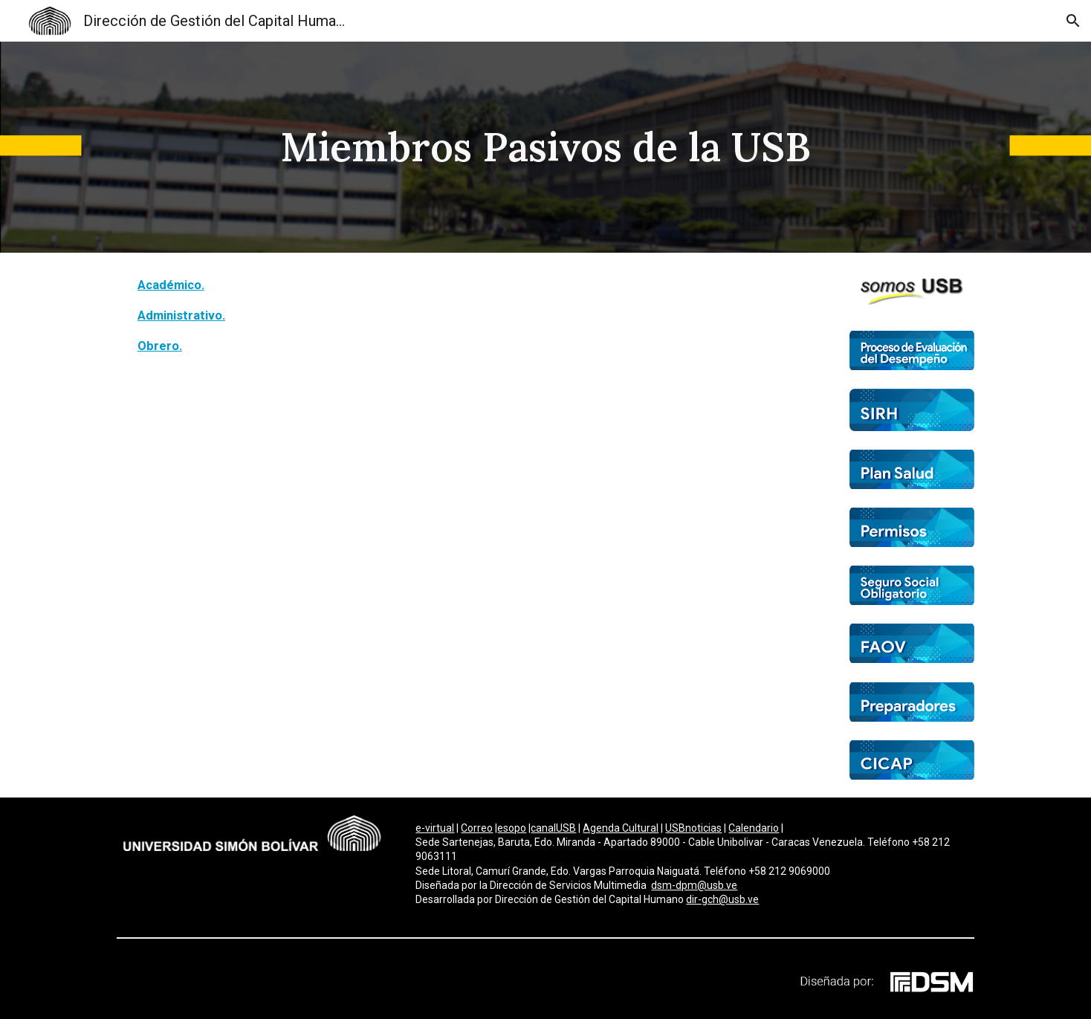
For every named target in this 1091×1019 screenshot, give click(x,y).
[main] (545, 147)
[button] (1073, 21)
